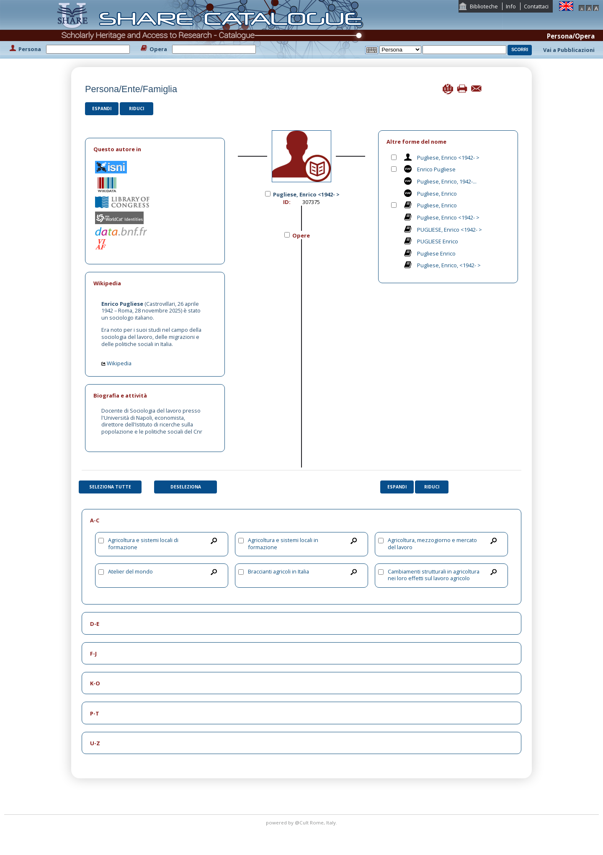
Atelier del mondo (130, 571)
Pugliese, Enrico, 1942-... (447, 181)
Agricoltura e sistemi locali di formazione (143, 543)
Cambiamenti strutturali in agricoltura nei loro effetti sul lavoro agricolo (433, 575)
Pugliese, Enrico (437, 193)
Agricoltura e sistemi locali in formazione (283, 543)
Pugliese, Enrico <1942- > (448, 157)
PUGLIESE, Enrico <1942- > (449, 229)
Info (511, 6)
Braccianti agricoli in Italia (278, 571)
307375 (311, 202)
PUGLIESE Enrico (437, 241)
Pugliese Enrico (436, 253)
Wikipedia (116, 363)
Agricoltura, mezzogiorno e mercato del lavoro (432, 543)
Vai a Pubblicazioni (569, 50)
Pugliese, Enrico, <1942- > (449, 265)
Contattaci (536, 6)
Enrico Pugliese (436, 169)
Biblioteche (484, 6)
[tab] (155, 149)
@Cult (302, 822)
